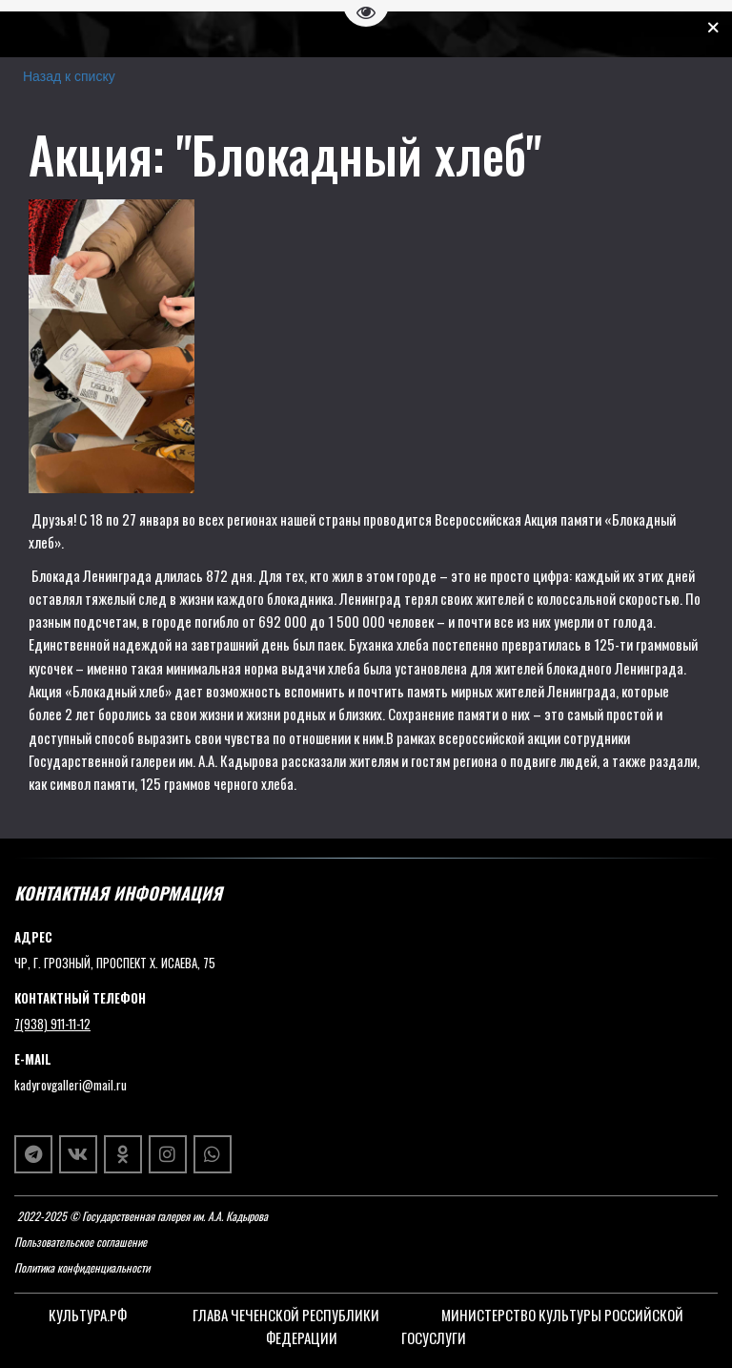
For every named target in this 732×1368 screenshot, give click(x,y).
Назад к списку (69, 76)
